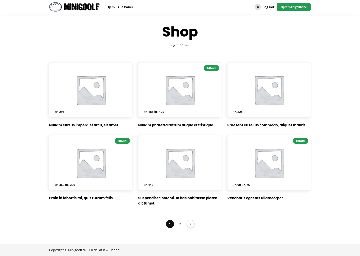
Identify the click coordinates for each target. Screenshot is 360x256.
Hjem (111, 7)
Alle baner (125, 7)
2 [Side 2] (180, 224)
